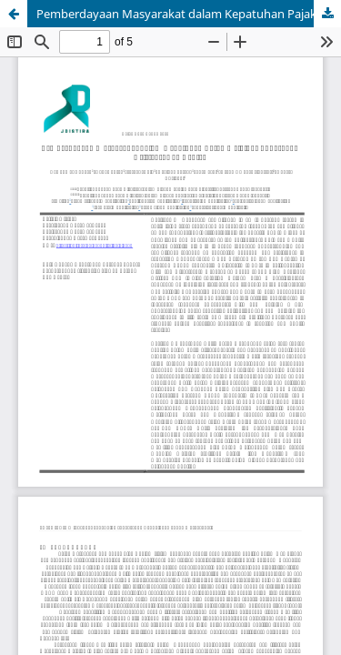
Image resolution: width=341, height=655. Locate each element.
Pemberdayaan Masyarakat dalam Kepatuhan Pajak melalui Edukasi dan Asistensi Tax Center (188, 13)
